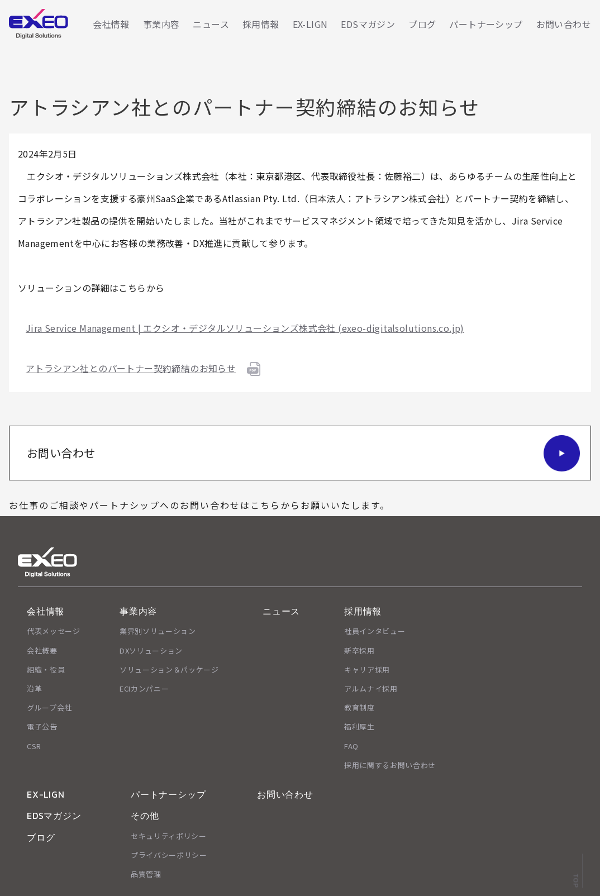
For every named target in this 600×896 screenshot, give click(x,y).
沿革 (34, 688)
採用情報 (260, 24)
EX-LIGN (310, 24)
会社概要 (42, 650)
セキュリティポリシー (169, 836)
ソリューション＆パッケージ (169, 669)
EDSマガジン (368, 24)
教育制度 (359, 707)
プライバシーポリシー (169, 855)
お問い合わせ (563, 24)
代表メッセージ (53, 631)
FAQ (351, 746)
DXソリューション (151, 650)
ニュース (211, 24)
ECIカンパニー (144, 688)
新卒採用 (359, 650)
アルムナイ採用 (371, 688)
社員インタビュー (374, 631)
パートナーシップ (485, 24)
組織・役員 (46, 669)
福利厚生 (359, 726)
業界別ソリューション (158, 631)
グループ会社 (49, 707)
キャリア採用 (367, 669)
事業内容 (161, 24)
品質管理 (146, 874)
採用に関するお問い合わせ (390, 765)
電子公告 (42, 726)
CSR (34, 746)
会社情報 (111, 24)
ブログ (422, 24)
